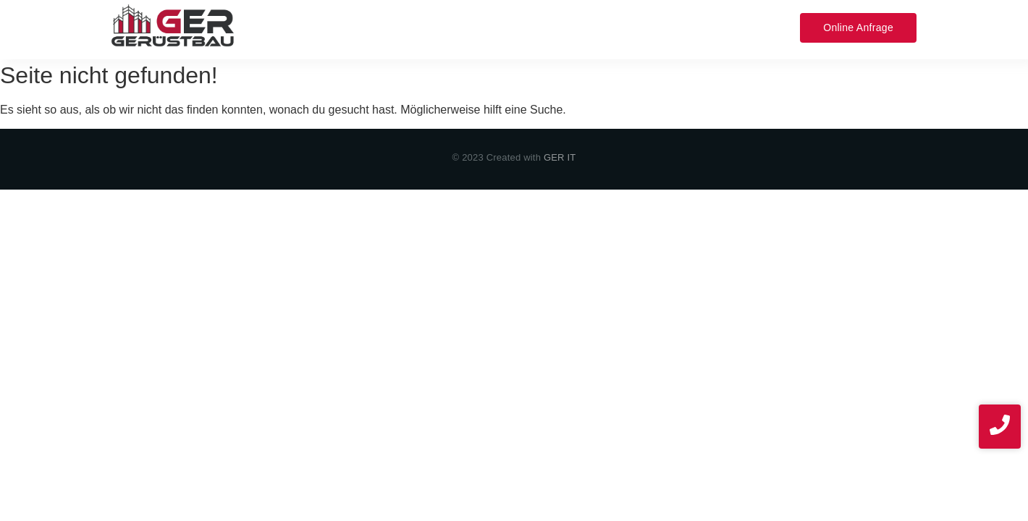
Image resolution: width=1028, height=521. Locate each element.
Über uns (487, 27)
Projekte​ (552, 27)
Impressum (682, 27)
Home (292, 27)
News (745, 27)
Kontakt (613, 27)
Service (425, 27)
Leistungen (357, 27)
